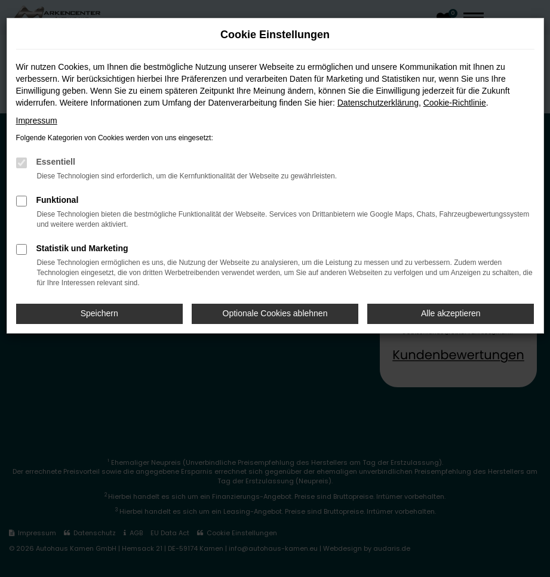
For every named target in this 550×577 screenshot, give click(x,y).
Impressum (36, 120)
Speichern (99, 313)
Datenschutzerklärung (378, 102)
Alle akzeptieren (451, 313)
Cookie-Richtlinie (454, 102)
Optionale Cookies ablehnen (275, 313)
